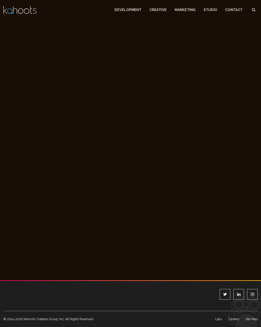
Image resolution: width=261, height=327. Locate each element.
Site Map (252, 319)
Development (127, 10)
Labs (218, 319)
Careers (233, 319)
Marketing (185, 10)
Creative (158, 10)
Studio (210, 10)
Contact (234, 10)
